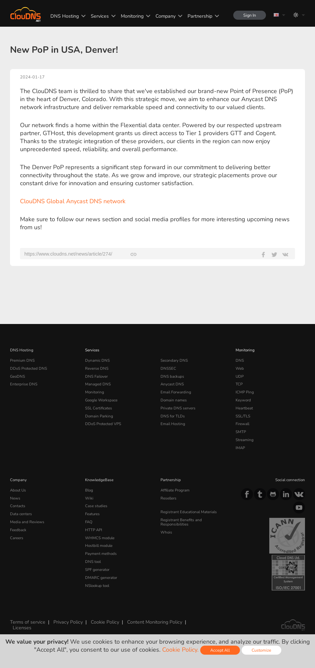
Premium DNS (22, 360)
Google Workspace (101, 400)
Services (100, 16)
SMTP (241, 431)
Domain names (174, 400)
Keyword (243, 400)
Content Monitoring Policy (154, 622)
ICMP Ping (245, 392)
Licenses (22, 627)
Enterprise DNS (23, 384)
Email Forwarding (176, 392)
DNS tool (93, 561)
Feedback (18, 530)
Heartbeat (244, 408)
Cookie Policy (105, 622)
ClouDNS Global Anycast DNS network (72, 201)
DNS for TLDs (173, 416)
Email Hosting (173, 423)
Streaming (245, 439)
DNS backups (172, 376)
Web (240, 368)
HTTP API (93, 530)
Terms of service (27, 622)
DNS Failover (96, 376)
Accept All (220, 650)
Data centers (21, 514)
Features (92, 514)
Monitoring (132, 16)
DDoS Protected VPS (103, 423)
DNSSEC (168, 368)
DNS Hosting (64, 16)
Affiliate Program (175, 490)
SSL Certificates (98, 408)
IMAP (240, 447)
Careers (16, 538)
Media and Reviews (27, 522)
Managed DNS (98, 384)
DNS (240, 360)
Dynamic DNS (97, 360)
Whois (166, 532)
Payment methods (101, 553)
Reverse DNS (96, 368)
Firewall (242, 423)
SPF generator (97, 569)
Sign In (249, 15)
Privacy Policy (68, 622)
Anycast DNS (172, 384)
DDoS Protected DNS (28, 368)
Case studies (96, 506)
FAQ (88, 522)
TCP (239, 384)
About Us (18, 490)
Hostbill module (98, 545)
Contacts (17, 506)
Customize (261, 650)
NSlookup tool (97, 585)
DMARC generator (101, 577)
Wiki (89, 498)
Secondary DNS (174, 360)
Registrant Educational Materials (189, 512)
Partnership (200, 16)
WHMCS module (99, 538)
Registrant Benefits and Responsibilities (181, 522)
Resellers (169, 498)
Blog (89, 490)
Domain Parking (99, 416)
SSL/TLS (243, 416)
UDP (240, 376)
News (15, 498)
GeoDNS (17, 376)
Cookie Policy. (180, 650)
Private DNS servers (178, 408)
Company (165, 16)
